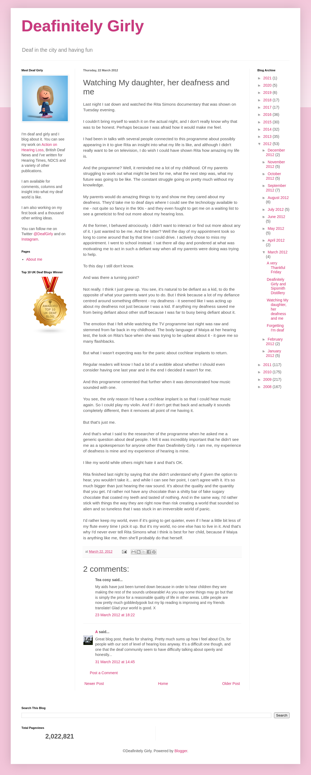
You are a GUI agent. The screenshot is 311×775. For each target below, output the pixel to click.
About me (34, 259)
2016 (268, 114)
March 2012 (277, 252)
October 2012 (273, 176)
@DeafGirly (43, 234)
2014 (268, 129)
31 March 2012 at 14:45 (115, 662)
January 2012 (273, 353)
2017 (268, 107)
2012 (268, 144)
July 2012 (276, 209)
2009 (268, 379)
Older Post (231, 683)
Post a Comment (104, 673)
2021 (268, 78)
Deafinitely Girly (82, 26)
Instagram (29, 239)
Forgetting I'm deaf (275, 327)
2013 (268, 136)
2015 (268, 122)
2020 (268, 85)
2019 (268, 92)
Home (163, 683)
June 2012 (276, 217)
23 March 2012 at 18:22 (115, 615)
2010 (268, 372)
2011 (268, 365)
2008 (268, 387)
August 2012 (278, 197)
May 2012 (276, 228)
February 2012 (274, 341)
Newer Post (94, 683)
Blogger (181, 751)
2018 (268, 100)
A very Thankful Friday (276, 267)
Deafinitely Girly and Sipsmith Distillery (276, 286)
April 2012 (276, 240)
